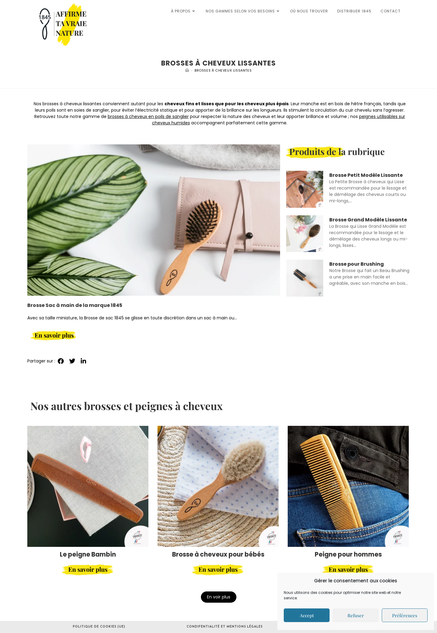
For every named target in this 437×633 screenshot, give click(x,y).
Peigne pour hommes (348, 554)
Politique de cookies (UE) (99, 626)
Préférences (404, 615)
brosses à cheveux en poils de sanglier (148, 116)
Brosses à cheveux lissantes (223, 70)
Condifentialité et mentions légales (225, 626)
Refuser (355, 615)
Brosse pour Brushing (356, 264)
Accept (307, 615)
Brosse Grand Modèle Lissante (368, 219)
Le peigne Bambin (88, 554)
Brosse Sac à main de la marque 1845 (74, 305)
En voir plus (218, 597)
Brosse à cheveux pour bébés (218, 554)
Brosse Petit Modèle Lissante (366, 175)
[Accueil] (187, 70)
